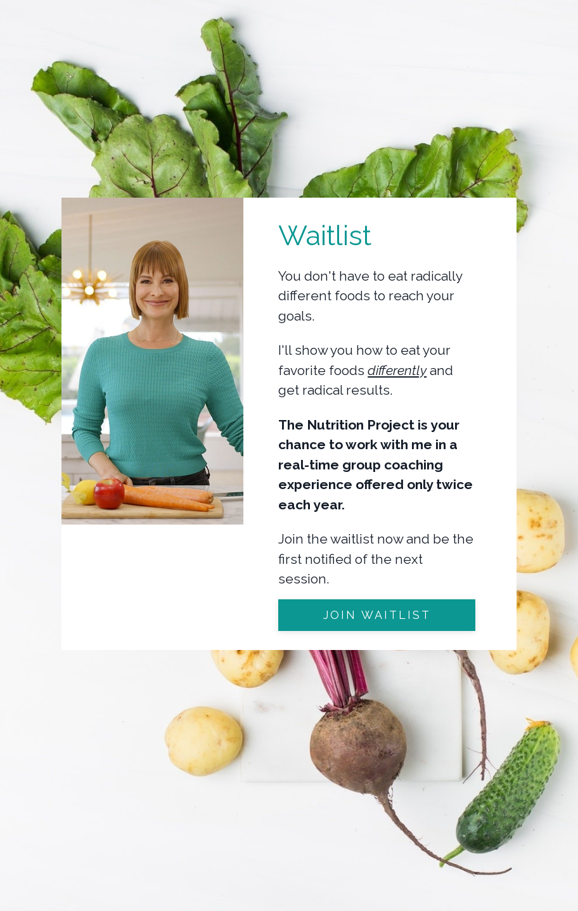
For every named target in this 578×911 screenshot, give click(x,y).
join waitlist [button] (377, 614)
